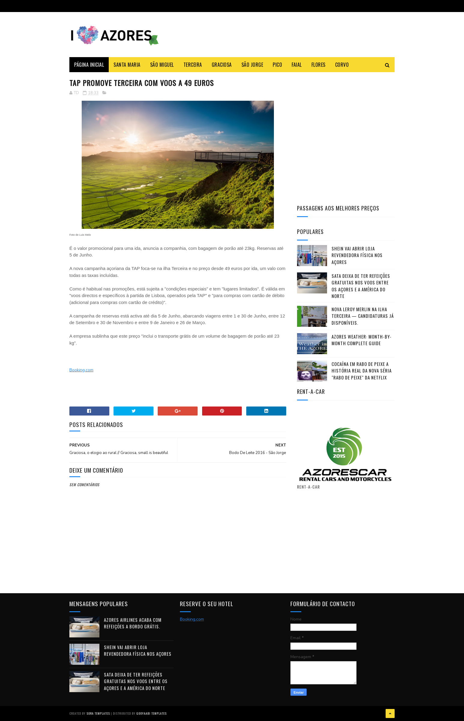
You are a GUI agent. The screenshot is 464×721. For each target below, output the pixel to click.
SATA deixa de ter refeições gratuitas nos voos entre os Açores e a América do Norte (361, 285)
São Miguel (162, 64)
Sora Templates (98, 713)
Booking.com (81, 370)
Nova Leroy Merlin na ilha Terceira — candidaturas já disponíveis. (363, 316)
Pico (277, 64)
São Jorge (252, 64)
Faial (297, 64)
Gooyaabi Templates (151, 713)
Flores (318, 64)
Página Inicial (89, 64)
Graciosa (222, 64)
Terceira (192, 64)
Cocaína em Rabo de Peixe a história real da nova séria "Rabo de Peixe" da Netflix (362, 371)
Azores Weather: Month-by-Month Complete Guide (362, 340)
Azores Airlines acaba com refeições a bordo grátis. (133, 623)
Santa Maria (127, 64)
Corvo (342, 64)
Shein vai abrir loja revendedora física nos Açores (357, 255)
